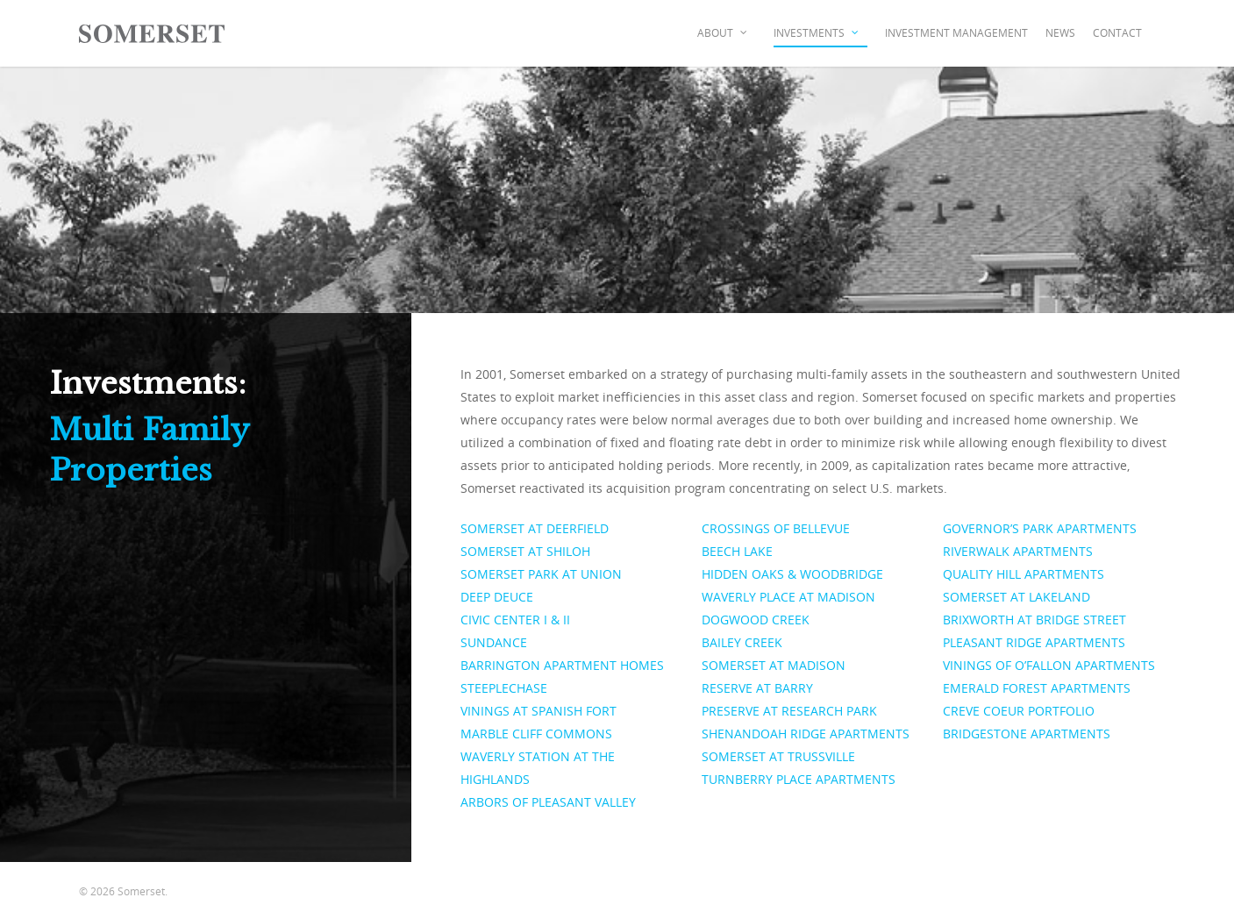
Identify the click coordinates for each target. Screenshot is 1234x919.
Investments (817, 33)
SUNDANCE (493, 642)
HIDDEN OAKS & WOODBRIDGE (792, 574)
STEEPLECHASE (503, 688)
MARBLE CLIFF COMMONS (536, 733)
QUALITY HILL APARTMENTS (1023, 574)
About (723, 33)
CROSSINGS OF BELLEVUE (776, 528)
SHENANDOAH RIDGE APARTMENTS (805, 733)
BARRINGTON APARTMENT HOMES (562, 665)
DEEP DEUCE (496, 596)
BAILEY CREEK (742, 642)
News (1060, 32)
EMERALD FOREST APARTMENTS (1037, 688)
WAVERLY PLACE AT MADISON (788, 596)
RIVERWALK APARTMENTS (1018, 551)
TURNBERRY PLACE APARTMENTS (798, 779)
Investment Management (956, 32)
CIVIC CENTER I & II (515, 619)
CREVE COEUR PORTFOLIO (1019, 710)
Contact (1117, 32)
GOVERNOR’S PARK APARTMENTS (1040, 528)
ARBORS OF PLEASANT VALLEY (548, 802)
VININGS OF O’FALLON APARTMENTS (1049, 665)
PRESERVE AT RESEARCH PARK (789, 710)
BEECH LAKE (737, 551)
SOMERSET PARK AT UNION (541, 574)
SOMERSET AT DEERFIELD (534, 528)
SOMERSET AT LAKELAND (1016, 596)
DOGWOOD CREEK (756, 619)
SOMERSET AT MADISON (773, 665)
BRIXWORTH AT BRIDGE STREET (1034, 619)
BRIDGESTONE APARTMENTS (1026, 733)
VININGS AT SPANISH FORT (538, 710)
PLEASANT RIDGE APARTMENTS (1034, 642)
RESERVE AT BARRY (757, 688)
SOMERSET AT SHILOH (525, 551)
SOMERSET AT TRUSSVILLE (778, 756)
